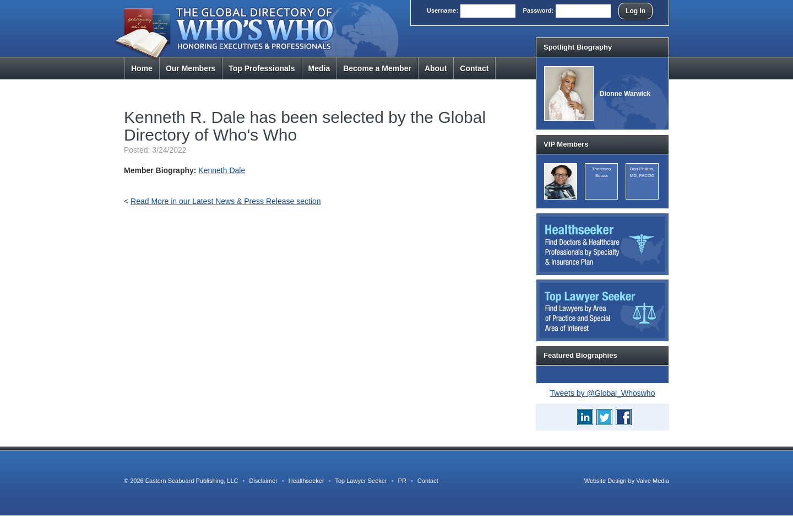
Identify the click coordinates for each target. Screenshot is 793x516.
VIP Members (566, 144)
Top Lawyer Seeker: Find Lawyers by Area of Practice (602, 310)
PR (402, 480)
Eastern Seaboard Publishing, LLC (191, 480)
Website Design (605, 480)
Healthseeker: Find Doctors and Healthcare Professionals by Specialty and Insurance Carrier (602, 244)
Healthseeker (306, 480)
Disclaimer (263, 480)
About (436, 68)
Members (190, 68)
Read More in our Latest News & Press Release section (226, 201)
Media (319, 68)
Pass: (538, 10)
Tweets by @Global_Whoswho (602, 393)
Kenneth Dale (221, 170)
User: (442, 10)
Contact (474, 68)
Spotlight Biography (578, 47)
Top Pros (262, 68)
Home (142, 68)
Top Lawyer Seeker (361, 480)
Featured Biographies (580, 355)
